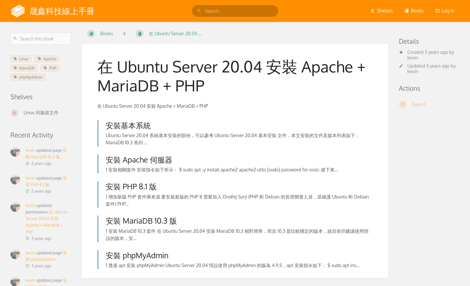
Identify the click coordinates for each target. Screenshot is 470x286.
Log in (444, 10)
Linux (20, 58)
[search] (235, 11)
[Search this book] (40, 39)
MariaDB (24, 68)
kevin (412, 57)
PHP (49, 68)
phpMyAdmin (28, 77)
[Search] (199, 11)
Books (414, 10)
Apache (47, 58)
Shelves (381, 10)
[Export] (429, 104)
